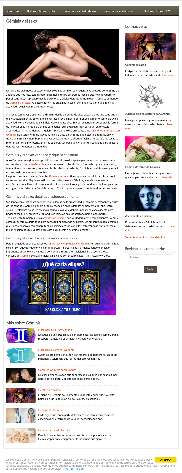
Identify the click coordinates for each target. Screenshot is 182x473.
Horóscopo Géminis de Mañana (80, 10)
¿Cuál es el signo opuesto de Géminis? (147, 113)
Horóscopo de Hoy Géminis (55, 329)
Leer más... (168, 75)
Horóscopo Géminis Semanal (118, 10)
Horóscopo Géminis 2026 (157, 10)
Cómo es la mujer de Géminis (142, 166)
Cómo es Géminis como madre (57, 369)
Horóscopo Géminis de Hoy (41, 10)
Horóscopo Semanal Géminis (56, 349)
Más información (73, 469)
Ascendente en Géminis (139, 215)
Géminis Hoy (12, 10)
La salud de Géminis (50, 410)
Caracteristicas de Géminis (54, 430)
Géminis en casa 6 (49, 389)
